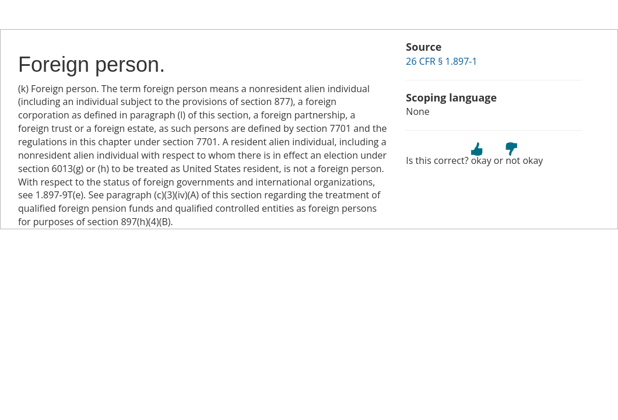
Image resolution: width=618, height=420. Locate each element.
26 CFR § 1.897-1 (441, 61)
